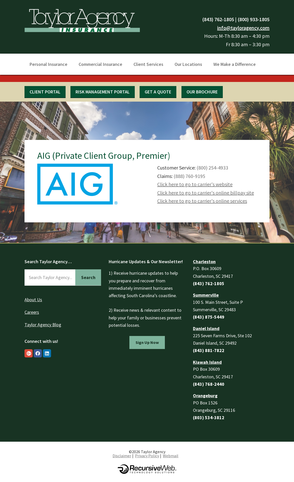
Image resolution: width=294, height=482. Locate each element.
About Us (33, 300)
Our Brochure (202, 92)
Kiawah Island (207, 362)
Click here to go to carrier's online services (202, 201)
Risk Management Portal (103, 92)
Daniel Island (206, 328)
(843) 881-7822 (208, 350)
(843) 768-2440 (208, 384)
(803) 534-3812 (208, 417)
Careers (31, 312)
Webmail (170, 455)
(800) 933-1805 (254, 19)
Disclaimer (122, 455)
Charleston (204, 261)
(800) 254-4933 (212, 167)
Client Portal (45, 92)
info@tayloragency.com (243, 28)
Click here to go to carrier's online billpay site (205, 192)
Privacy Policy (147, 455)
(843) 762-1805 (218, 19)
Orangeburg (205, 396)
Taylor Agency (82, 19)
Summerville (206, 295)
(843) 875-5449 (208, 317)
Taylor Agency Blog (42, 325)
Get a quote (158, 92)
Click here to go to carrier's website (194, 184)
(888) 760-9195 (189, 176)
